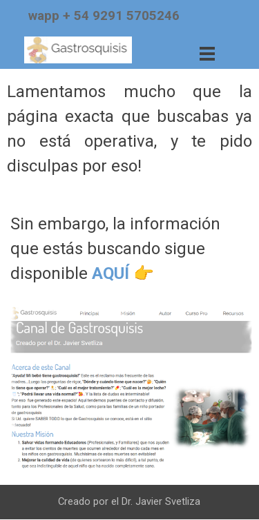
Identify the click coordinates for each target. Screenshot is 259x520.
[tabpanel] (125, 15)
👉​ (143, 273)
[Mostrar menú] (207, 53)
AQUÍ (110, 273)
